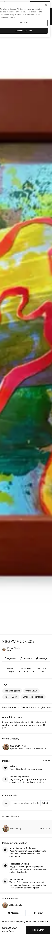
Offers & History (28, 707)
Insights (41, 707)
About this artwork (10, 707)
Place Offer (38, 929)
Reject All (24, 23)
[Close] (46, 5)
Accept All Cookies (23, 31)
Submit (45, 803)
